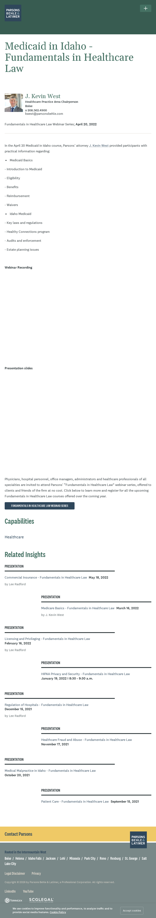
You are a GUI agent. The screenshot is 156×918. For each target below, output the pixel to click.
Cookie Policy (58, 912)
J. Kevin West (43, 96)
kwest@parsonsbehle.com (44, 114)
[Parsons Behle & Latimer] (13, 13)
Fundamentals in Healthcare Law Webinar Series (39, 506)
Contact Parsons (18, 834)
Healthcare (14, 537)
